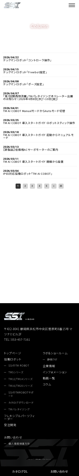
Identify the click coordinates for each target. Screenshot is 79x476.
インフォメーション (55, 372)
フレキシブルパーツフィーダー (19, 417)
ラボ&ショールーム (55, 353)
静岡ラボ (52, 359)
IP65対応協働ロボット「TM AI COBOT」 (27, 173)
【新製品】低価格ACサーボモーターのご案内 (30, 149)
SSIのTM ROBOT (18, 365)
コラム (47, 384)
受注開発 (10, 424)
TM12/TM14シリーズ (20, 379)
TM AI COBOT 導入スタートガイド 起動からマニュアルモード (38, 136)
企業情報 (49, 365)
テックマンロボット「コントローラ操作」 (27, 60)
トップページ (12, 353)
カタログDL (20, 471)
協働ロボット (12, 359)
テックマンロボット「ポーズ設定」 (23, 84)
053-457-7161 (39, 247)
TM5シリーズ (15, 372)
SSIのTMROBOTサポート (20, 394)
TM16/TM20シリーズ (20, 385)
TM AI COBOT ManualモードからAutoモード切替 (34, 110)
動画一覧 (49, 378)
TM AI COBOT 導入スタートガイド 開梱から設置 (33, 161)
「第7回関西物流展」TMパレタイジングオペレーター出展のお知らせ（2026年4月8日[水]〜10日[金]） (38, 97)
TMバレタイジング (18, 409)
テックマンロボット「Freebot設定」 (25, 72)
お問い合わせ (59, 471)
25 (61, 186)
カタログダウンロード (39, 268)
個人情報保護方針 (19, 443)
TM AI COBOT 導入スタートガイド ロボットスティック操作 (39, 122)
